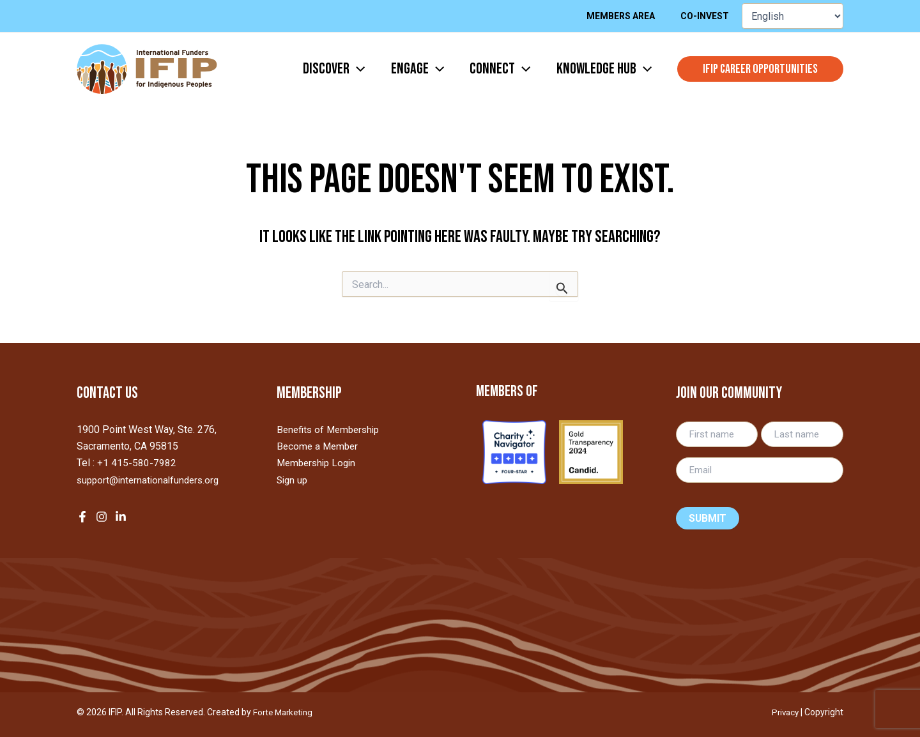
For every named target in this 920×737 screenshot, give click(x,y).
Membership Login (319, 463)
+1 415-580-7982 (136, 463)
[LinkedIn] (120, 516)
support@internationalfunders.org (151, 480)
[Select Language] (792, 16)
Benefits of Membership (331, 429)
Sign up (293, 480)
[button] (760, 69)
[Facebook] (82, 516)
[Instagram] (101, 516)
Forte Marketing (285, 712)
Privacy (784, 712)
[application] (339, 69)
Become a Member (319, 446)
